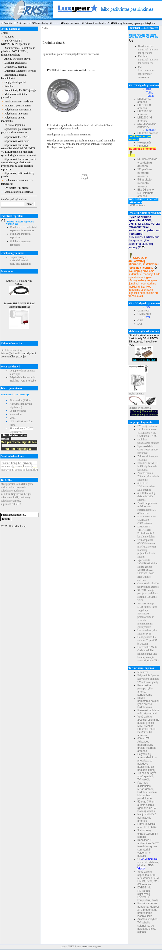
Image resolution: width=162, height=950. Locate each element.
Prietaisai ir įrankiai (13, 125)
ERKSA (72, 946)
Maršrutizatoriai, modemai (17, 101)
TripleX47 (151, 640)
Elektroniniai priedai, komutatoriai (14, 76)
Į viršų (84, 174)
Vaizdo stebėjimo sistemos (17, 191)
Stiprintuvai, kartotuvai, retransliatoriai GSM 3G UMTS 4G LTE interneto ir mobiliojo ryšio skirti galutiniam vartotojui (18, 150)
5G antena (142, 672)
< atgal (84, 178)
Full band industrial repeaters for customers (148, 59)
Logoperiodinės (18, 410)
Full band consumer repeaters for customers (146, 72)
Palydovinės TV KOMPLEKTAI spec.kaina (15, 42)
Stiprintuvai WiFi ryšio (15, 141)
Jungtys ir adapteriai (13, 82)
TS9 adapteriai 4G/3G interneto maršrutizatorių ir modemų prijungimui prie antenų (146, 548)
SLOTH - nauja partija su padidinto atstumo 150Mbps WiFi (147, 595)
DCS (139, 323)
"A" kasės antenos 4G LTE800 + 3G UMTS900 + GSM (147, 433)
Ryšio (132, 393)
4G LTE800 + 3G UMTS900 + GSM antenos (146, 520)
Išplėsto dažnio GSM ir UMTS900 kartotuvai (147, 449)
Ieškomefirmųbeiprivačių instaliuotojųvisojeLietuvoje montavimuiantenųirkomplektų (19, 466)
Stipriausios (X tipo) (20, 400)
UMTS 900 (143, 310)
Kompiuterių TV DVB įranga (18, 90)
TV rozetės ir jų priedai (15, 187)
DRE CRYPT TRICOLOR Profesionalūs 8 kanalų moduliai (146, 531)
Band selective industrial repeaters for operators (23, 229)
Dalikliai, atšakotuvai (14, 62)
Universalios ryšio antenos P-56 (147, 632)
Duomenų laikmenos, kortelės (18, 70)
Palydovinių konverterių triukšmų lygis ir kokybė (23, 379)
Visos (13, 417)
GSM (140, 320)
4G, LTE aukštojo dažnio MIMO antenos (146, 496)
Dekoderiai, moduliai (14, 66)
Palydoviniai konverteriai (16, 109)
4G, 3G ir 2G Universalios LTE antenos (146, 486)
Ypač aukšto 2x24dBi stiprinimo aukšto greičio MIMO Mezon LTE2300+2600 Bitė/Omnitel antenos (147, 570)
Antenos (7, 36)
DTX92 (144, 643)
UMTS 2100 (144, 313)
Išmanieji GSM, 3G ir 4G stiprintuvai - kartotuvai (147, 466)
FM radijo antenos (147, 426)
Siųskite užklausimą (11, 350)
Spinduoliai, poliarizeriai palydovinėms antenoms (16, 130)
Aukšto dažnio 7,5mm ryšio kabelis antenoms (148, 476)
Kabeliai (7, 86)
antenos (140, 393)
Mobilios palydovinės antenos (148, 441)
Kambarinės (16, 414)
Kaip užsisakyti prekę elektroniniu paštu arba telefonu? (20, 260)
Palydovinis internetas (14, 113)
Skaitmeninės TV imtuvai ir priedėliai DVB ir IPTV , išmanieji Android (18, 51)
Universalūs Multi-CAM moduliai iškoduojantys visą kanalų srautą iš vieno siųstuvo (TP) (147, 653)
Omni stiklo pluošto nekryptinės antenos (148, 585)
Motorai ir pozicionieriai (16, 105)
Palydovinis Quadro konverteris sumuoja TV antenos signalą (148, 679)
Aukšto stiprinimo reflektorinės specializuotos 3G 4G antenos (147, 508)
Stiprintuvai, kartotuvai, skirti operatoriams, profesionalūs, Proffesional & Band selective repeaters (18, 164)
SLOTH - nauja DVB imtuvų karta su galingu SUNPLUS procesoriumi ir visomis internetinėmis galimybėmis (147, 615)
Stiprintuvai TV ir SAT (15, 137)
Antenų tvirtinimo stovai (15, 58)
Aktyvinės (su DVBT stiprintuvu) (21, 405)
